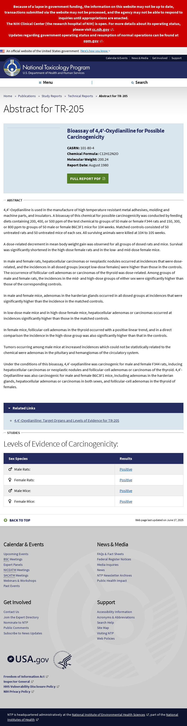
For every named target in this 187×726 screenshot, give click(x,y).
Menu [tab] (48, 82)
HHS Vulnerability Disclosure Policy (29, 686)
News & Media (140, 58)
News (101, 570)
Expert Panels (13, 564)
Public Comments (16, 628)
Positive (126, 469)
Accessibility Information (114, 612)
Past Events (12, 586)
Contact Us (11, 612)
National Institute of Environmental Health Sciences (108, 714)
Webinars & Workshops (20, 580)
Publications (27, 96)
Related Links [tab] (24, 408)
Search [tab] (141, 82)
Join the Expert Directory (21, 617)
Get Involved (159, 58)
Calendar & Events (117, 58)
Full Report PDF (85, 178)
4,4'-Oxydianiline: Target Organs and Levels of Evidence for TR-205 (66, 420)
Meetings (13, 559)
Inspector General (17, 681)
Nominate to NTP (16, 622)
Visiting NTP (105, 633)
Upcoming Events (16, 554)
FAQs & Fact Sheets (110, 554)
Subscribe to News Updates (23, 633)
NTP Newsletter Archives (114, 575)
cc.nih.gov (100, 29)
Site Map (103, 628)
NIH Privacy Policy (17, 691)
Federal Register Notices (114, 559)
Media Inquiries (107, 564)
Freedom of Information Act (24, 676)
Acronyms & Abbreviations (116, 617)
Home (8, 96)
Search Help (105, 622)
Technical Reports (80, 96)
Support (177, 58)
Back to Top (20, 520)
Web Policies (106, 638)
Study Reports (52, 96)
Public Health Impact (112, 580)
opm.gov (91, 40)
